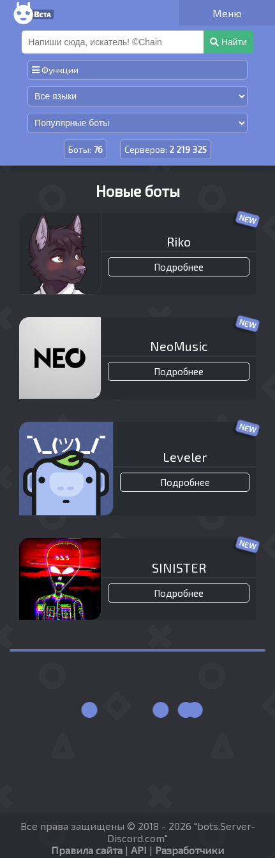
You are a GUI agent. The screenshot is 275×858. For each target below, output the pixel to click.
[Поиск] (114, 42)
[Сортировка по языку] (137, 96)
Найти (228, 42)
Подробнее (179, 267)
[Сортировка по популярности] (137, 123)
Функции (55, 69)
